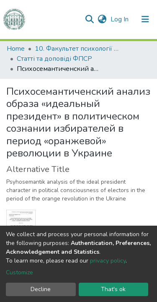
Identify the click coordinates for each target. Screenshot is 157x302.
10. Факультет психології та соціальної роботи (76, 48)
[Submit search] (89, 19)
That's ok (113, 289)
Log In (120, 19)
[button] (102, 19)
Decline (41, 289)
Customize (19, 272)
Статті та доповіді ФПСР (54, 58)
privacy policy (108, 261)
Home (16, 48)
